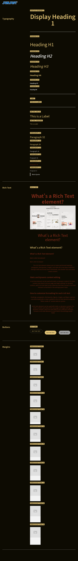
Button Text (36, 331)
